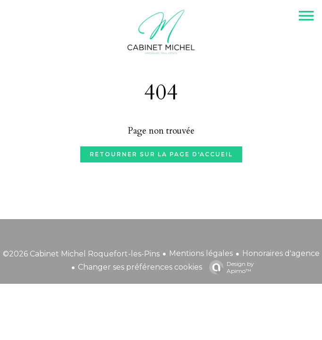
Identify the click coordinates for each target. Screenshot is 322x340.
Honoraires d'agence (281, 253)
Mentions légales (201, 253)
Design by (229, 267)
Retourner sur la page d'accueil (161, 154)
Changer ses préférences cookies (140, 267)
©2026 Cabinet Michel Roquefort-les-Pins (81, 253)
